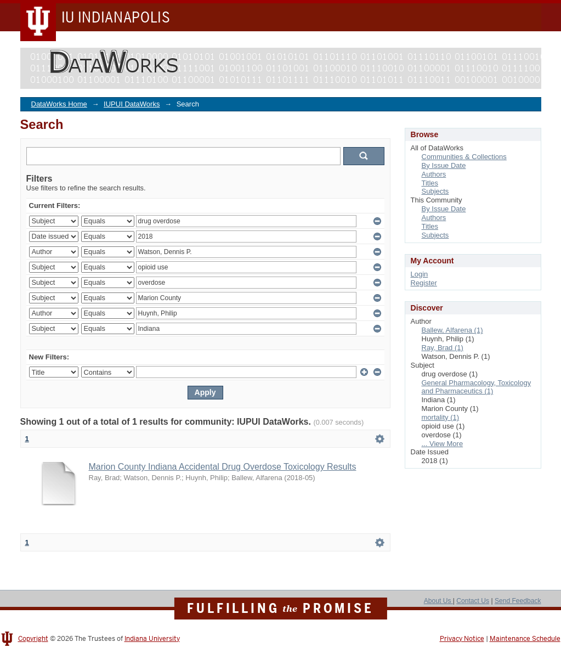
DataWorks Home (59, 104)
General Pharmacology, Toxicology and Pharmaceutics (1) (476, 387)
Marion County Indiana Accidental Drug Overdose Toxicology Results (222, 466)
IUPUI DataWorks (132, 104)
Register (424, 283)
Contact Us (472, 601)
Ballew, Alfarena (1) (452, 330)
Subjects (435, 191)
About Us (438, 601)
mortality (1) (441, 417)
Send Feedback (518, 601)
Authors (434, 174)
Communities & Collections (464, 157)
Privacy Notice (462, 638)
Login (419, 274)
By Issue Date (444, 165)
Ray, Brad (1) (442, 347)
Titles (430, 183)
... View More (442, 444)
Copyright (33, 638)
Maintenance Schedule (525, 638)
